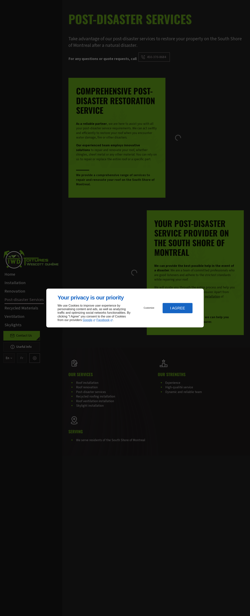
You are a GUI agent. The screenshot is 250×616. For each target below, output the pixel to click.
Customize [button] (149, 308)
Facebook (103, 320)
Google (87, 320)
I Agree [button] (177, 308)
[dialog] (125, 308)
